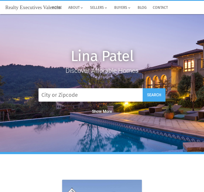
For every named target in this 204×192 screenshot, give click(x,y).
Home (57, 7)
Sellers (99, 7)
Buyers (122, 7)
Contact (160, 7)
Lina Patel (102, 56)
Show (102, 111)
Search (154, 95)
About (76, 7)
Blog (142, 7)
